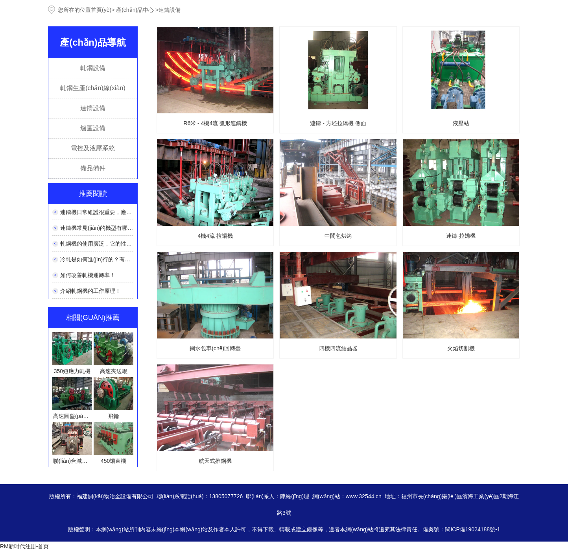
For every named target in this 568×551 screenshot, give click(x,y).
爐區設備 (92, 128)
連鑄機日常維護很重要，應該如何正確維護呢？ (118, 212)
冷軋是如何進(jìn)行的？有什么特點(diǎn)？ (110, 259)
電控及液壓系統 (93, 148)
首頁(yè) (101, 10)
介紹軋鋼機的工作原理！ (90, 291)
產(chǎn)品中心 (135, 10)
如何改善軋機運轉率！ (87, 275)
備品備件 (92, 168)
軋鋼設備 (92, 68)
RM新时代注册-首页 (24, 546)
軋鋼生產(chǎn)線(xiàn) (92, 88)
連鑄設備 (92, 108)
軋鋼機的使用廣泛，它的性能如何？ (104, 243)
